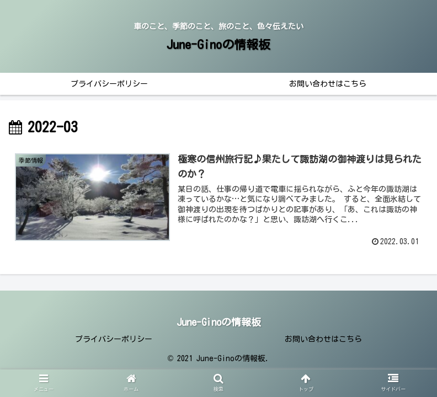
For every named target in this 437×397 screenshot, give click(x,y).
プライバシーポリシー (113, 339)
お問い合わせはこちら (323, 339)
